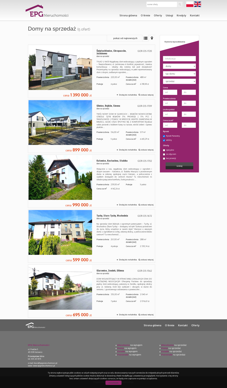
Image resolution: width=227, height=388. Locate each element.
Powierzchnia (169, 98)
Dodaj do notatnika (128, 95)
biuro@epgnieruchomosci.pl (45, 363)
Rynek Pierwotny (171, 136)
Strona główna (128, 15)
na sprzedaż (173, 345)
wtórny (167, 140)
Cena (165, 87)
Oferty (158, 15)
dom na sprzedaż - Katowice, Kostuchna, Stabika (91, 181)
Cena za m (168, 120)
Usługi (169, 15)
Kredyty (181, 15)
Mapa (152, 38)
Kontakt (195, 15)
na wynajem (129, 345)
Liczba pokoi (168, 109)
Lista (145, 38)
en (197, 4)
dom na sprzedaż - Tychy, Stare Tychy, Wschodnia (91, 236)
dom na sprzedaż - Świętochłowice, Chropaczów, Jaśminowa (91, 71)
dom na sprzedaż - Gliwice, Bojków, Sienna (91, 126)
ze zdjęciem (169, 154)
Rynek (166, 131)
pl (190, 4)
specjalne (168, 150)
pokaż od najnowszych (125, 38)
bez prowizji (169, 158)
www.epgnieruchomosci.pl (44, 366)
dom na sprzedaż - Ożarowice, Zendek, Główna (91, 291)
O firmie (145, 15)
